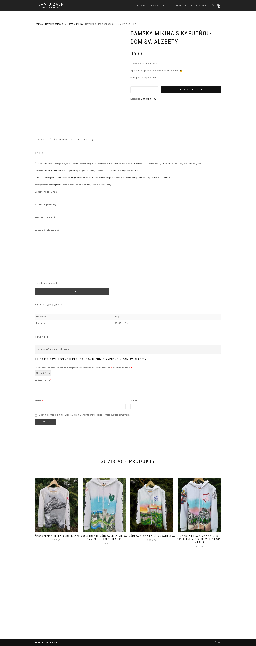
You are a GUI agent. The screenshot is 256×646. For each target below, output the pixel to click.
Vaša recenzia (43, 449)
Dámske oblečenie (55, 23)
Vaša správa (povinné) (128, 322)
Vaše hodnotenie (122, 437)
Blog (166, 6)
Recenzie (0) (85, 209)
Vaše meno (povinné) (128, 263)
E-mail (134, 470)
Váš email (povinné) (128, 276)
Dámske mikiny (75, 23)
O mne (154, 6)
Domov (141, 6)
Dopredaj (180, 6)
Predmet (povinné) (128, 289)
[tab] (41, 209)
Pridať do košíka (192, 90)
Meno (39, 470)
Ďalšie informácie (61, 209)
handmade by (51, 8)
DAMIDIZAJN (51, 4)
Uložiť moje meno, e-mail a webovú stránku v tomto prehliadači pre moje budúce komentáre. (84, 484)
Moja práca (198, 6)
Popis (41, 209)
